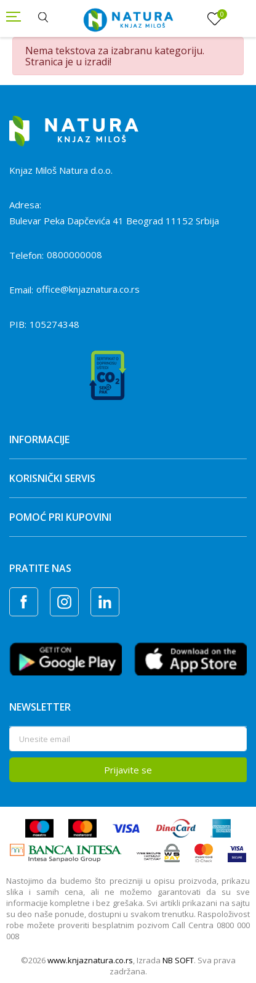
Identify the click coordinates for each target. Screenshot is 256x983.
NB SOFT (178, 960)
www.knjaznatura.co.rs (90, 960)
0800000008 (74, 254)
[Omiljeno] (214, 19)
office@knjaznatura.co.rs (88, 289)
